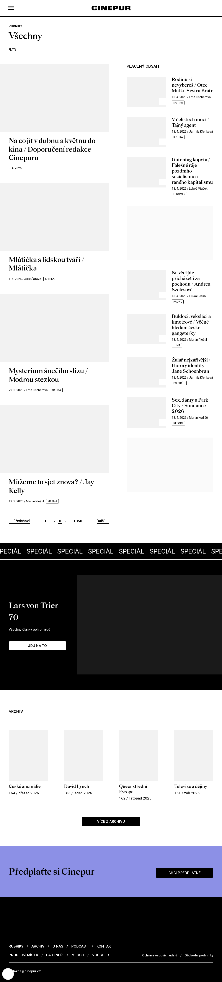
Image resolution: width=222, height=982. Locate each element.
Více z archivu (111, 784)
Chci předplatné (183, 834)
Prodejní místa (23, 916)
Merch (78, 916)
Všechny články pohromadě (34, 603)
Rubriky (16, 908)
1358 (77, 521)
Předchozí (21, 521)
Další (100, 521)
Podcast (79, 908)
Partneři (55, 916)
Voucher (100, 916)
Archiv (37, 908)
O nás (57, 908)
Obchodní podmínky (199, 917)
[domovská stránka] (111, 8)
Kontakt (104, 908)
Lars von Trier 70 (47, 590)
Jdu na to (39, 621)
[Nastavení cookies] (8, 973)
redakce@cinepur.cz (26, 933)
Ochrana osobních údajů (159, 917)
